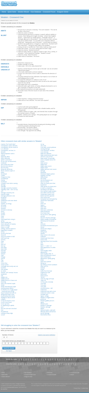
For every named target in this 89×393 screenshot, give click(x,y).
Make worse (44, 163)
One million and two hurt (47, 192)
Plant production (45, 211)
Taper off (43, 280)
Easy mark (4, 249)
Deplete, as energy (6, 203)
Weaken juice (44, 304)
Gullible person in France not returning (9, 281)
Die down (3, 207)
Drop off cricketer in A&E (8, 236)
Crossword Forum (49, 12)
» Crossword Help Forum (30, 374)
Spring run (43, 263)
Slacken (43, 233)
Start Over (8, 351)
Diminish (3, 208)
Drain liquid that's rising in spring (8, 220)
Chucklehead (4, 178)
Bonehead (4, 174)
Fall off (3, 258)
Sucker (42, 269)
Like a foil (43, 146)
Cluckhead (4, 182)
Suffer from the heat (46, 271)
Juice (2, 307)
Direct (2, 211)
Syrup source (44, 275)
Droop (3, 232)
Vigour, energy (45, 296)
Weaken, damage (45, 307)
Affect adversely (5, 158)
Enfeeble (3, 252)
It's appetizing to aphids (7, 305)
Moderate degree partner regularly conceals (48, 174)
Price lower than (45, 213)
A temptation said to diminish (9, 146)
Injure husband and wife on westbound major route (8, 293)
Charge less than (5, 177)
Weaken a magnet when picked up (47, 298)
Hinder (3, 285)
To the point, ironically (47, 282)
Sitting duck (44, 232)
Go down (3, 271)
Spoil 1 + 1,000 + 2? (46, 246)
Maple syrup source (46, 166)
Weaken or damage (46, 305)
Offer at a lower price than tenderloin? (48, 184)
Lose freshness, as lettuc (48, 150)
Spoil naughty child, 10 (47, 254)
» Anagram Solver (28, 376)
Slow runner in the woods (48, 235)
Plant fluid (43, 207)
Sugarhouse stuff (45, 272)
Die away (3, 205)
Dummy (3, 239)
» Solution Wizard (5, 376)
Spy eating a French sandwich (49, 265)
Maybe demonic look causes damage (49, 170)
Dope (2, 216)
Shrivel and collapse (46, 229)
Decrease (3, 202)
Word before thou (46, 315)
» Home (3, 372)
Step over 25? (44, 266)
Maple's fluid (44, 167)
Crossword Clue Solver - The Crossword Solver (9, 4)
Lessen (3, 315)
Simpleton (43, 230)
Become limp (4, 167)
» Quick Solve (4, 374)
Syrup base (44, 274)
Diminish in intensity (6, 210)
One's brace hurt (45, 197)
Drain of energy (5, 225)
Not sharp (43, 178)
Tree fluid (43, 283)
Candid (3, 175)
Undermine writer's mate (47, 293)
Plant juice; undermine (47, 210)
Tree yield (43, 286)
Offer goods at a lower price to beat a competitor (48, 187)
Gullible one (4, 277)
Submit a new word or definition (47, 335)
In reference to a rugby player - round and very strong (9, 290)
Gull (2, 275)
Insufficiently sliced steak (8, 296)
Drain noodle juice (6, 222)
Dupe (2, 241)
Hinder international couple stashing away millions (8, 287)
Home (4, 12)
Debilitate (3, 199)
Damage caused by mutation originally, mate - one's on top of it (9, 189)
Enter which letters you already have (13, 341)
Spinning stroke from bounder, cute (49, 242)
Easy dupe (4, 247)
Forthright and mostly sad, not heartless (9, 267)
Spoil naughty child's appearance (46, 251)
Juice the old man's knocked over (8, 309)
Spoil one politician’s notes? (48, 255)
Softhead (43, 236)
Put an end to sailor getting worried (48, 215)
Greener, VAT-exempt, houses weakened (9, 273)
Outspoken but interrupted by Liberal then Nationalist (49, 199)
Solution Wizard (23, 12)
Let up (42, 144)
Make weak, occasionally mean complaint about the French (48, 159)
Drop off (3, 235)
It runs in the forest (6, 302)
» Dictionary (49, 372)
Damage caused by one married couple (7, 193)
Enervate (3, 250)
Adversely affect (5, 156)
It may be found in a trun (8, 301)
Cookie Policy (85, 388)
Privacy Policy (77, 388)
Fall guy (3, 257)
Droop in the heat (6, 233)
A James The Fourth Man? (8, 144)
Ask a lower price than (7, 164)
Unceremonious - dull (46, 288)
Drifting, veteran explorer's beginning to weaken (8, 229)
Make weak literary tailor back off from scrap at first (49, 155)
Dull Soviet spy (5, 238)
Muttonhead (44, 177)
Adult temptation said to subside (7, 154)
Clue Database (36, 12)
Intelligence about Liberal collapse (8, 298)
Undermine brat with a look (48, 291)
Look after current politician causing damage (48, 148)
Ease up (3, 246)
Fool (2, 261)
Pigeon (42, 205)
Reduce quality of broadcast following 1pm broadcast (48, 220)
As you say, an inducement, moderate (8, 162)
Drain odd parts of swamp (8, 224)
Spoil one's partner (46, 261)
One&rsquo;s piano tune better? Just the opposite (47, 195)
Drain (2, 218)
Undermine (44, 290)
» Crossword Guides (51, 374)
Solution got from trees (47, 238)
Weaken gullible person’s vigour (47, 301)
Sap (42, 222)
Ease (2, 243)
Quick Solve (12, 12)
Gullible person (5, 279)
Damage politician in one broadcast (8, 196)
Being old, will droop (6, 169)
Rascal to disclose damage (48, 218)
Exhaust (3, 254)
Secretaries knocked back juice (49, 225)
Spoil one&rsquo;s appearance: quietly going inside (48, 258)
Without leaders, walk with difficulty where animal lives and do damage (48, 311)
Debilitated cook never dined (9, 200)
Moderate (43, 172)
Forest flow (4, 263)
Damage (3, 186)
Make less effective (46, 153)
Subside (43, 268)
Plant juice (43, 208)
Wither (42, 308)
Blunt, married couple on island (8, 171)
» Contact (71, 374)
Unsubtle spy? (44, 294)
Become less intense (7, 166)
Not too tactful (45, 182)
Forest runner (5, 265)
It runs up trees (5, 304)
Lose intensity (44, 152)
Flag (2, 260)
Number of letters (7, 335)
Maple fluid (44, 164)
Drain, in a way (5, 227)
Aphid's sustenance (6, 160)
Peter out (43, 203)
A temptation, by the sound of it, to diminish (9, 148)
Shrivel (42, 227)
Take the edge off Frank (47, 279)
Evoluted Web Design (13, 387)
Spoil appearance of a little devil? (48, 248)
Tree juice (43, 285)
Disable (3, 213)
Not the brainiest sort (47, 180)
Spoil (42, 244)
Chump (3, 180)
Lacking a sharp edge (7, 313)
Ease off (3, 244)
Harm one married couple (8, 283)
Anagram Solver (62, 12)
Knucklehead (4, 311)
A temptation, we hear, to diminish (8, 151)
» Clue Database (28, 372)
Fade (2, 255)
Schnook (43, 224)
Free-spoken (4, 269)
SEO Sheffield (4, 389)
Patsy (42, 202)
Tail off (42, 277)
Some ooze (44, 239)
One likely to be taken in (47, 189)
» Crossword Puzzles (74, 372)
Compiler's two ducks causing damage (9, 184)
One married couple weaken (48, 191)
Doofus (3, 214)
